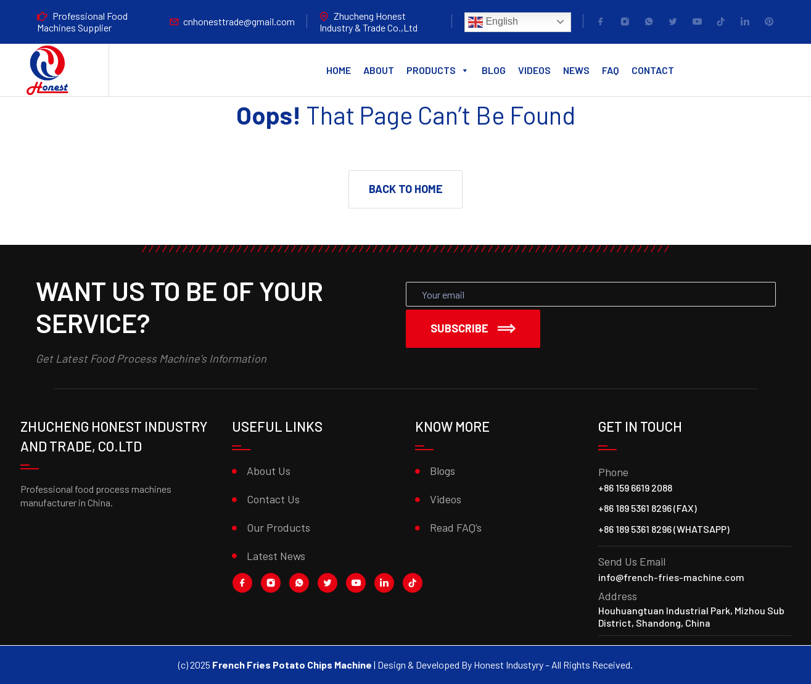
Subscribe (473, 328)
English (493, 22)
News (576, 70)
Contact (653, 70)
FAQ (610, 70)
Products (437, 70)
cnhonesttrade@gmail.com (239, 21)
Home (338, 70)
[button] (405, 189)
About (378, 70)
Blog (494, 70)
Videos (534, 70)
